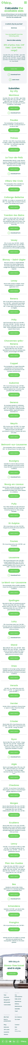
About (16, 1015)
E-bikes (6, 993)
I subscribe (12, 973)
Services (17, 993)
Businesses (7, 1015)
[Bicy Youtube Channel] (10, 1041)
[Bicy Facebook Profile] (2, 1041)
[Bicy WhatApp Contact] (17, 1041)
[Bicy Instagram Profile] (6, 1041)
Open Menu (25, 2)
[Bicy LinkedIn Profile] (14, 1041)
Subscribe (14, 69)
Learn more (14, 108)
